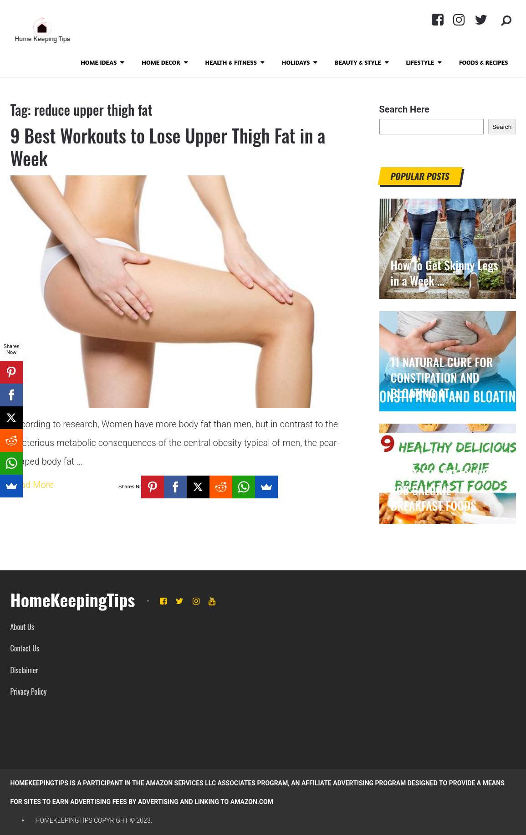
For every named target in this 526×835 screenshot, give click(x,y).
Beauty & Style (358, 62)
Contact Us (24, 648)
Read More (32, 484)
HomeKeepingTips (72, 599)
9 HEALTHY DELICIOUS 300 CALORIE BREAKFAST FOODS (441, 490)
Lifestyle (420, 62)
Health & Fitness (231, 62)
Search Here (404, 109)
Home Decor (161, 62)
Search (501, 126)
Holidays (296, 62)
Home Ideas (99, 62)
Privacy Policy (28, 691)
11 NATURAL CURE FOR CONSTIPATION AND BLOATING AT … (442, 377)
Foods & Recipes (483, 62)
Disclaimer (24, 670)
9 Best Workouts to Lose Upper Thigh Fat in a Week (168, 147)
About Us (22, 626)
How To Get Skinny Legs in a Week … (444, 272)
